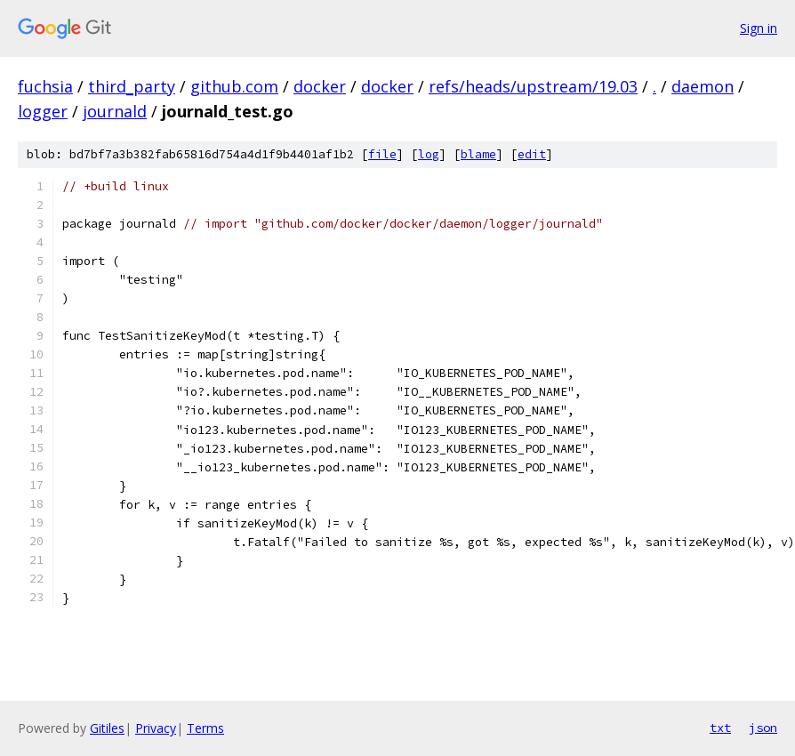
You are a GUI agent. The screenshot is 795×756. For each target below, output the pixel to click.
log (428, 154)
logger (43, 111)
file (382, 154)
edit (532, 154)
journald (115, 111)
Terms (205, 728)
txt (720, 728)
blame (478, 154)
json (763, 728)
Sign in (758, 28)
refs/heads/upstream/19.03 (533, 86)
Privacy (155, 728)
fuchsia (45, 86)
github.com (234, 86)
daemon (702, 86)
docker (319, 86)
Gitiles (107, 728)
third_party (131, 86)
